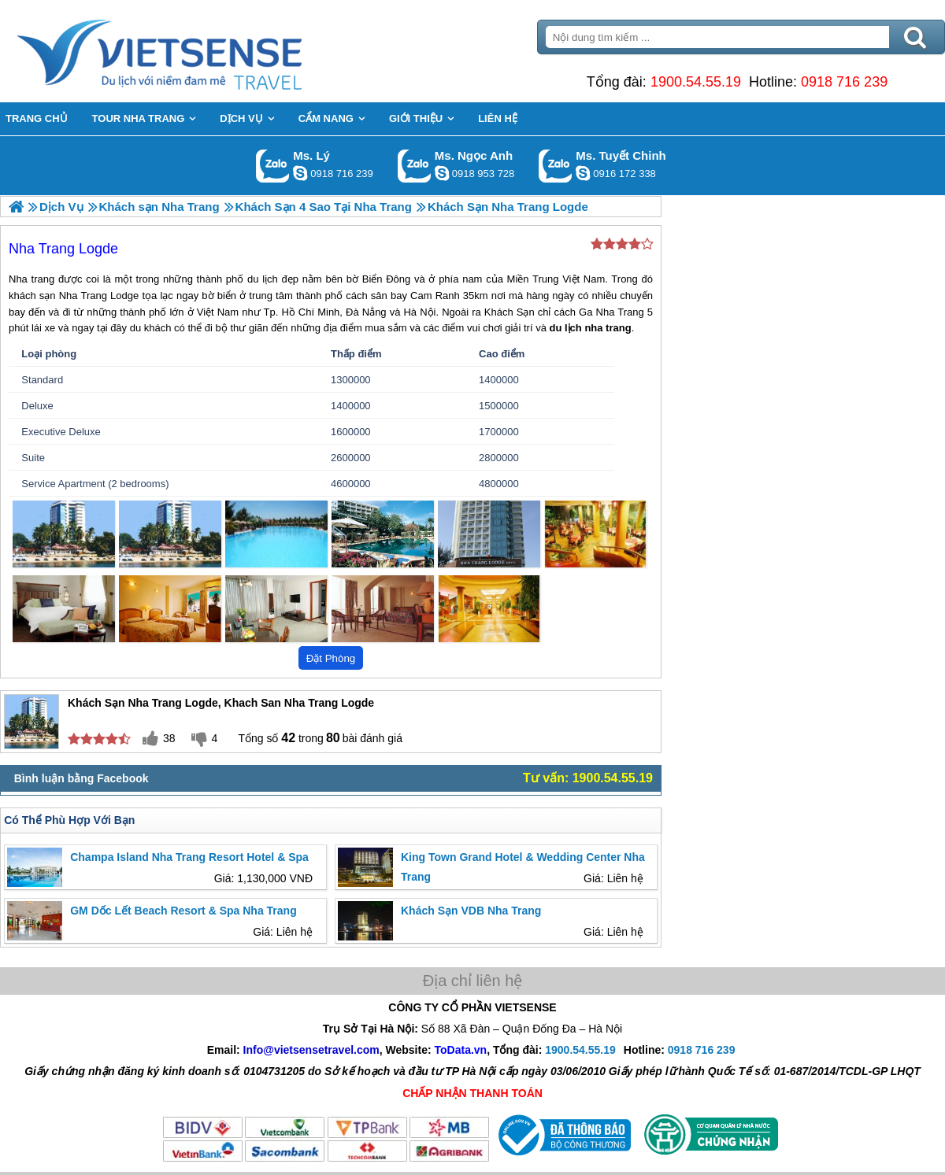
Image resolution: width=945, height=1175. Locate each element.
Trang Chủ (198, 51)
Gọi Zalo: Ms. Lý (273, 165)
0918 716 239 (844, 82)
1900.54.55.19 (695, 82)
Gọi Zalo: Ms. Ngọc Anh (414, 165)
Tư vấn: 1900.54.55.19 (588, 778)
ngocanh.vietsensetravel (442, 173)
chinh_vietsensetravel (583, 173)
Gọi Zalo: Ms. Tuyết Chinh (555, 165)
